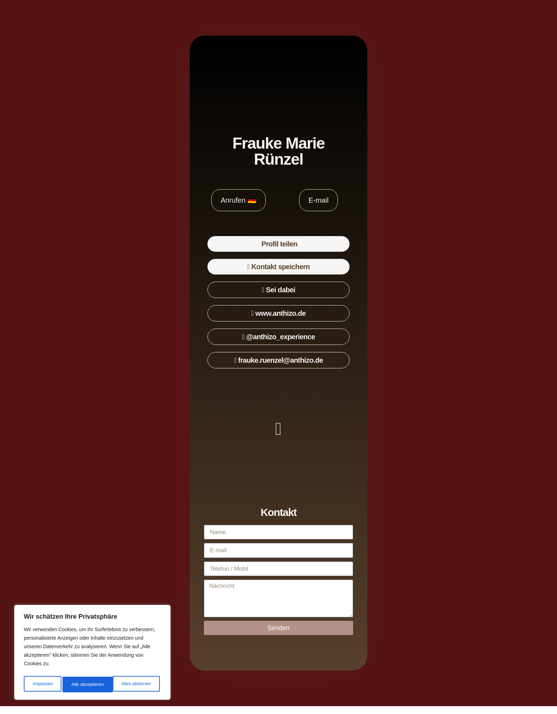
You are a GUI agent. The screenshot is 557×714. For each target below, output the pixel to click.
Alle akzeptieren (136, 684)
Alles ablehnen (85, 684)
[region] (92, 654)
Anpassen (42, 684)
